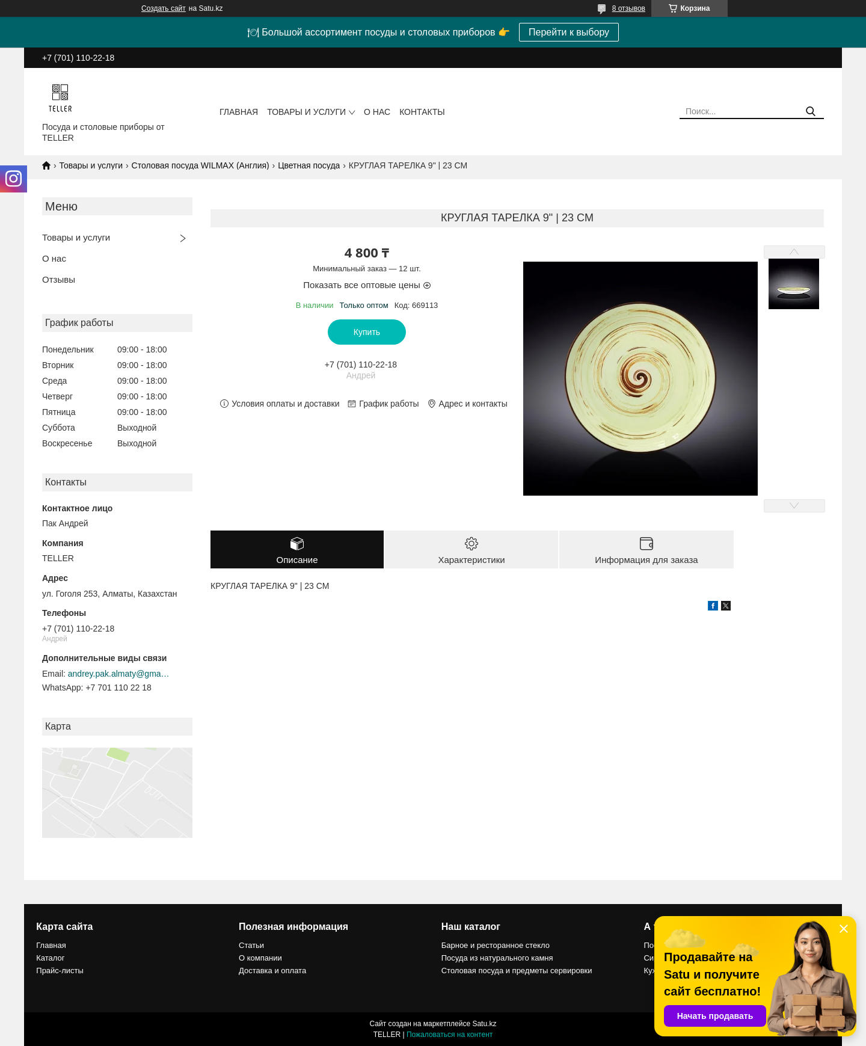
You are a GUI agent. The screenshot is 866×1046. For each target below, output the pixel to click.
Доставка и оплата (272, 970)
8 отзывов (628, 8)
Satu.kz (484, 1024)
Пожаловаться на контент (450, 1034)
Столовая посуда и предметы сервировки (516, 970)
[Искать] (810, 111)
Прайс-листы (60, 970)
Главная (239, 112)
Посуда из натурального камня (497, 957)
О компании (260, 957)
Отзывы (58, 279)
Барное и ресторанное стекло (495, 945)
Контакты (422, 112)
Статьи (251, 945)
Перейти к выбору (569, 32)
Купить (367, 332)
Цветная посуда (309, 165)
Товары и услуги (306, 112)
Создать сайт (163, 8)
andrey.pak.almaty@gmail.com (119, 673)
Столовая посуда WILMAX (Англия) (200, 165)
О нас (377, 112)
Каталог (50, 957)
